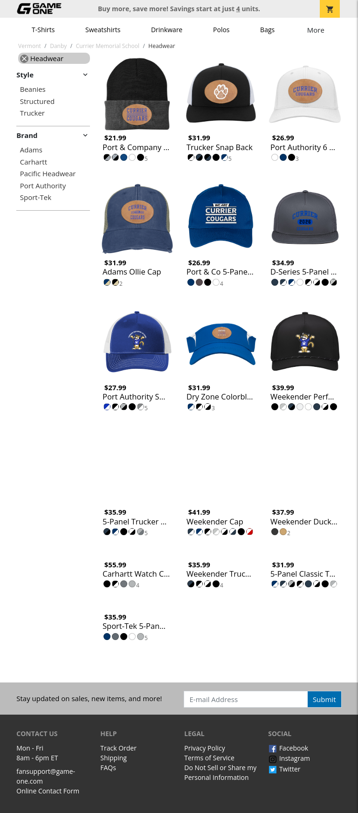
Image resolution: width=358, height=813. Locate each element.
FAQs (108, 767)
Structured (37, 101)
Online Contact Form (47, 790)
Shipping (113, 757)
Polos (221, 29)
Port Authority (43, 186)
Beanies (33, 89)
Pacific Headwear (48, 174)
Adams (31, 150)
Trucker (32, 113)
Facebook (288, 748)
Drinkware (167, 29)
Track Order (118, 748)
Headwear (41, 58)
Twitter (284, 769)
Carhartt (33, 162)
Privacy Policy (204, 748)
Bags (267, 29)
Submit (324, 699)
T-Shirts (43, 29)
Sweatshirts (102, 29)
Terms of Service (209, 757)
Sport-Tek (35, 197)
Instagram (289, 758)
